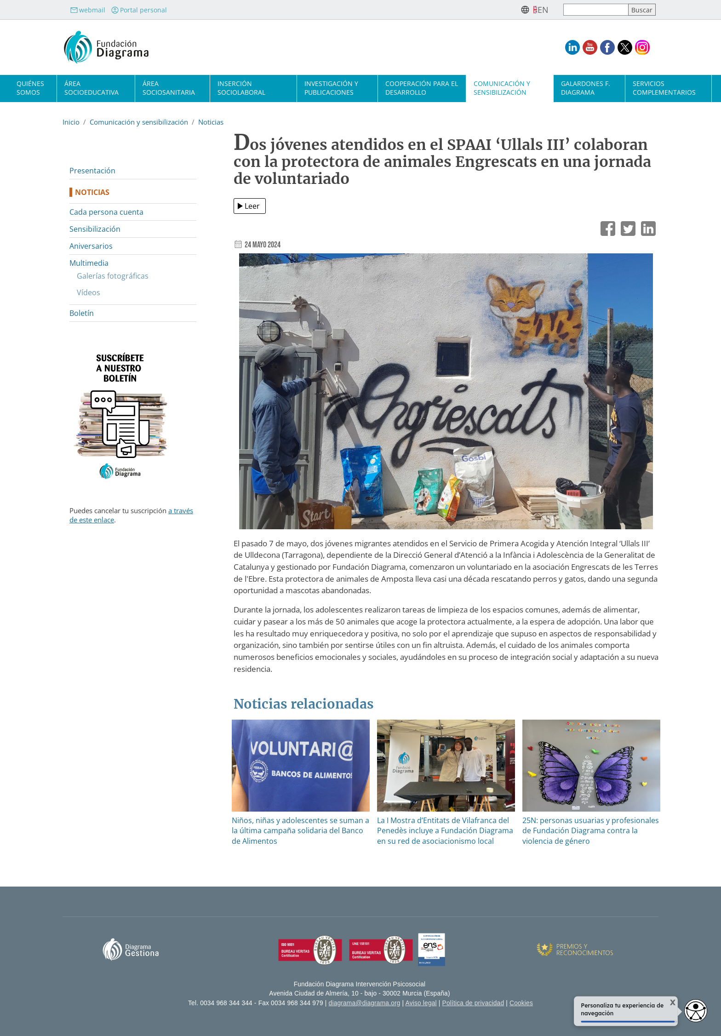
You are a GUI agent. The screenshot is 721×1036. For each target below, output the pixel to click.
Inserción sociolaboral (241, 88)
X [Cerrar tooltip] (667, 1003)
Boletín (81, 313)
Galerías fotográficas (113, 276)
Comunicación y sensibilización (502, 88)
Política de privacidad (473, 1003)
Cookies (521, 1003)
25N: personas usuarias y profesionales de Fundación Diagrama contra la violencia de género (590, 830)
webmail (87, 10)
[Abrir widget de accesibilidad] (695, 1010)
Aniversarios (91, 246)
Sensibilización (94, 229)
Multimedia (89, 263)
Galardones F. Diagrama (585, 88)
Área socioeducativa (91, 88)
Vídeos (88, 292)
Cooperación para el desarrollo (421, 88)
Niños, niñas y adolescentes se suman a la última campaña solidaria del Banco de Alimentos (300, 830)
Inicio (71, 121)
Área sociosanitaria (169, 88)
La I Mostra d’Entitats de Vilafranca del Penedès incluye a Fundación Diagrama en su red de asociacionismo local (445, 830)
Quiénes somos (30, 88)
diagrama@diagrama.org (365, 1003)
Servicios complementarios (664, 88)
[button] (446, 394)
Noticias (210, 121)
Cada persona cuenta (106, 212)
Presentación (92, 171)
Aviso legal (421, 1003)
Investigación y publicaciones (331, 88)
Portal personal (139, 10)
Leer (252, 206)
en (543, 9)
